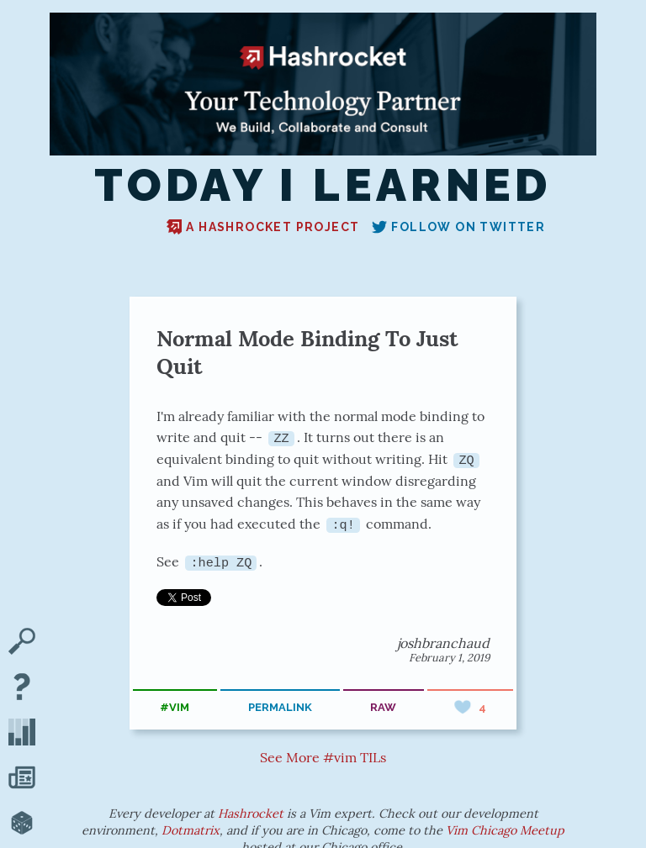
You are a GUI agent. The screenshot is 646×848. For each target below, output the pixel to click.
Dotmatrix (191, 829)
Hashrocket (250, 812)
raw (383, 707)
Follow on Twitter (458, 226)
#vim (174, 707)
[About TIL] (22, 688)
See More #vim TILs (323, 757)
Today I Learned (323, 185)
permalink (280, 707)
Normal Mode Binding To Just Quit (307, 352)
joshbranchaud (443, 642)
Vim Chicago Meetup (505, 829)
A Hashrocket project (263, 226)
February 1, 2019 (449, 657)
